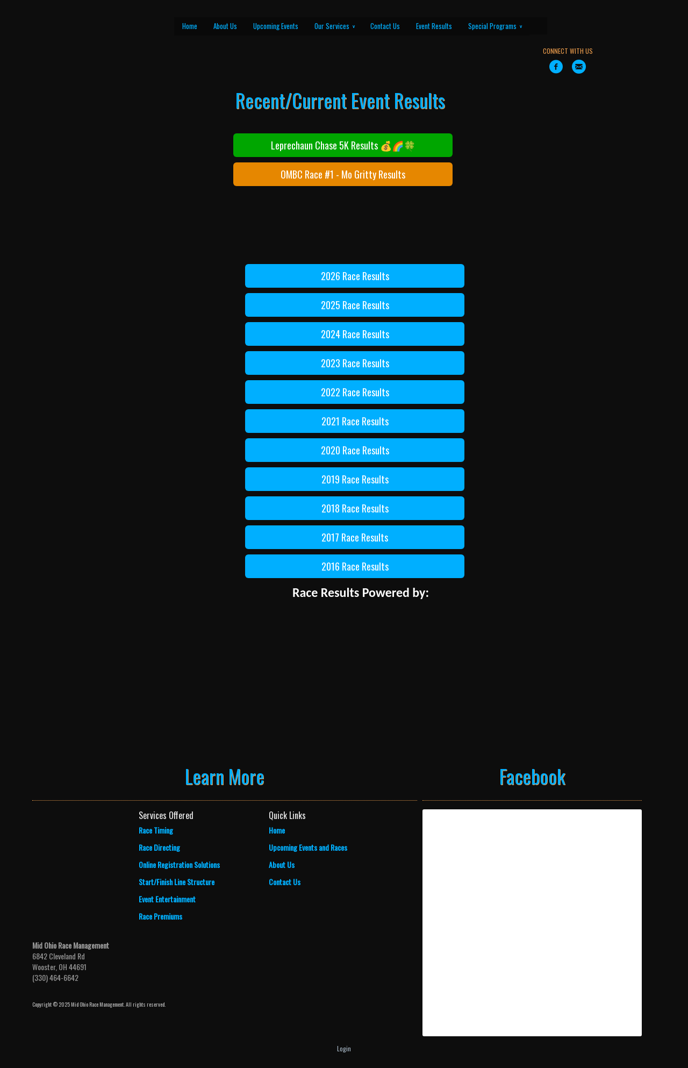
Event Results (434, 25)
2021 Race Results (355, 421)
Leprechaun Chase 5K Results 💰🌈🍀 (343, 145)
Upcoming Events (275, 25)
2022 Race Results (355, 392)
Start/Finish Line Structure (176, 881)
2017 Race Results (354, 537)
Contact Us (385, 25)
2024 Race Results (355, 334)
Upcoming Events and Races (308, 847)
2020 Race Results (355, 450)
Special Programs (495, 25)
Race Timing (156, 830)
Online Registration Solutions (179, 864)
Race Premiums (160, 916)
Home (189, 25)
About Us (225, 25)
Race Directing (159, 847)
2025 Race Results (355, 305)
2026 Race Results (355, 276)
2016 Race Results (355, 566)
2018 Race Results (355, 508)
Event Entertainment (167, 899)
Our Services (334, 25)
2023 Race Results (355, 363)
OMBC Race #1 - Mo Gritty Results (343, 174)
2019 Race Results (355, 479)
